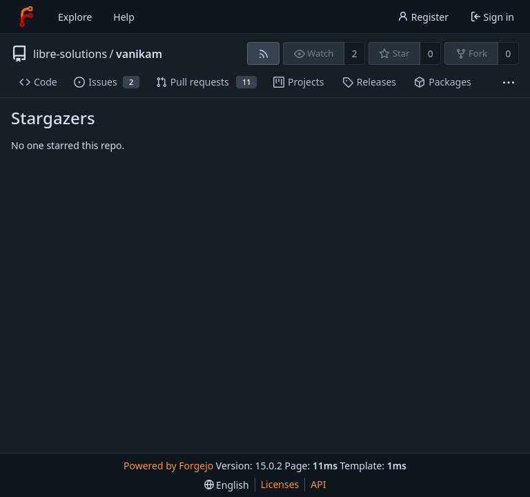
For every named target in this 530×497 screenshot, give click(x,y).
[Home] (26, 16)
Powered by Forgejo (168, 465)
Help (124, 16)
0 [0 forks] (508, 53)
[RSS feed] (263, 53)
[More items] (508, 82)
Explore (75, 16)
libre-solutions (70, 54)
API (318, 484)
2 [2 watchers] (354, 53)
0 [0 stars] (430, 53)
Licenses (280, 484)
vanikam (139, 54)
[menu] (226, 484)
